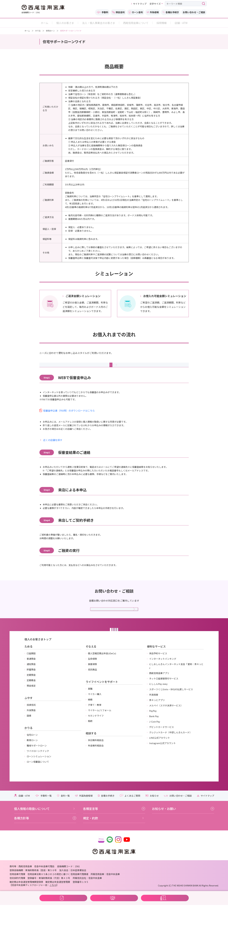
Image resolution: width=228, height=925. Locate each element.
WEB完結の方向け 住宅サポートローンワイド (114, 916)
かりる (38, 30)
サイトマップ (139, 3)
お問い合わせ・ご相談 (194, 12)
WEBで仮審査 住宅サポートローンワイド (63, 916)
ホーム (27, 30)
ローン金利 (135, 12)
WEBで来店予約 (164, 915)
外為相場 (153, 12)
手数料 (102, 12)
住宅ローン (50, 30)
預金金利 (118, 12)
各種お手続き (170, 12)
